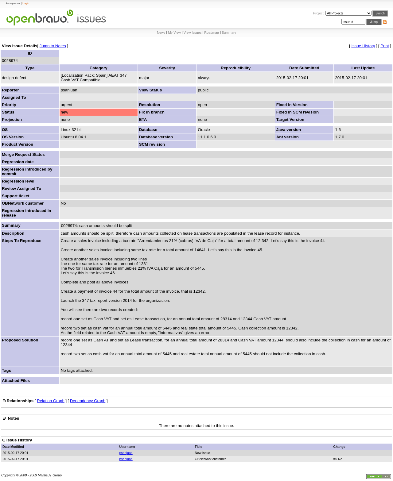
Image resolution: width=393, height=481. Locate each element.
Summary (229, 32)
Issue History (363, 46)
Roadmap (211, 32)
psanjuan (125, 453)
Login (25, 3)
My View (174, 32)
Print (384, 46)
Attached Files (16, 380)
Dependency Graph (88, 400)
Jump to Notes (53, 46)
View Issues (193, 32)
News (161, 32)
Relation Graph (50, 400)
